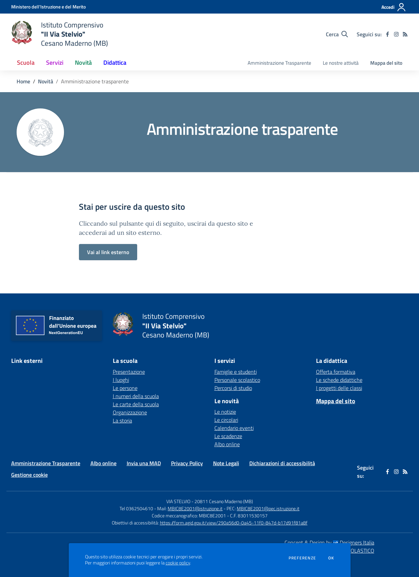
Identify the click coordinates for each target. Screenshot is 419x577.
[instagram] (396, 34)
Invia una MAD (144, 463)
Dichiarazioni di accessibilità (282, 463)
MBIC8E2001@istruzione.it (195, 508)
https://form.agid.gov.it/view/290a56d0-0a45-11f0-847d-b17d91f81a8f (234, 522)
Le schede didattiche (339, 380)
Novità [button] (83, 62)
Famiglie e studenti (235, 372)
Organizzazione (130, 412)
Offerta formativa (335, 372)
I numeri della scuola (136, 396)
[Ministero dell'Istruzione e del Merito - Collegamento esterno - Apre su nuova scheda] (48, 6)
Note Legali (226, 463)
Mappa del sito (386, 63)
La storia (122, 420)
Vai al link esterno (108, 252)
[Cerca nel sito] (337, 34)
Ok (331, 558)
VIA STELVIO (178, 501)
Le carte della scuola (136, 404)
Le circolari (226, 420)
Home (23, 81)
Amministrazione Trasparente (45, 463)
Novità (45, 81)
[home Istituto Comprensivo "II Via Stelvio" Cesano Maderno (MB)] (59, 34)
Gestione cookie (29, 475)
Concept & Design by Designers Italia (329, 542)
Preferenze (302, 558)
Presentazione (129, 372)
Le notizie (225, 412)
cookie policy (178, 562)
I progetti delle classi (339, 388)
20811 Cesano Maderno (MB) (223, 501)
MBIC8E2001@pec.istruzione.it (268, 508)
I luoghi (121, 380)
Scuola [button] (26, 62)
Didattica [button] (114, 62)
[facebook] (387, 34)
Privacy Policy (187, 463)
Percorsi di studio (233, 388)
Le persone (125, 388)
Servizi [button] (54, 62)
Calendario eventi (234, 428)
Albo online (227, 444)
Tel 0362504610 (136, 508)
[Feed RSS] (405, 34)
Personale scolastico (237, 380)
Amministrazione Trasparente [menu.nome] (279, 63)
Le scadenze (228, 436)
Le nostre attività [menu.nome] (341, 63)
